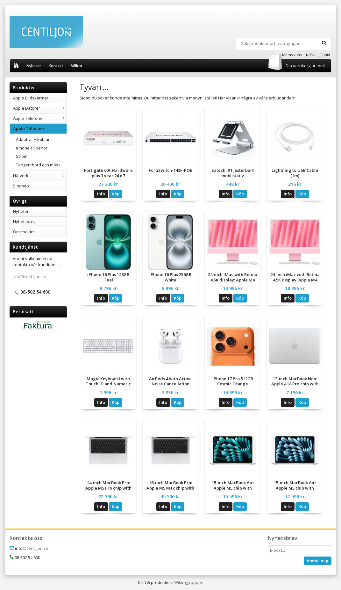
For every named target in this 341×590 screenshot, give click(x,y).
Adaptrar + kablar (33, 139)
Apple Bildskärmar (30, 98)
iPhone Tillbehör (31, 148)
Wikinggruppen (188, 582)
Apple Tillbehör (40, 128)
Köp (115, 194)
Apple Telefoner (40, 118)
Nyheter (33, 66)
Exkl (313, 54)
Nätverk (40, 175)
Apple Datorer (40, 108)
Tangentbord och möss (38, 165)
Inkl (327, 54)
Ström (21, 156)
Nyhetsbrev (24, 221)
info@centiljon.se (29, 276)
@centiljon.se (35, 548)
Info (101, 194)
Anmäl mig (318, 561)
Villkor (76, 66)
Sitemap (21, 186)
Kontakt (56, 66)
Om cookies (24, 232)
